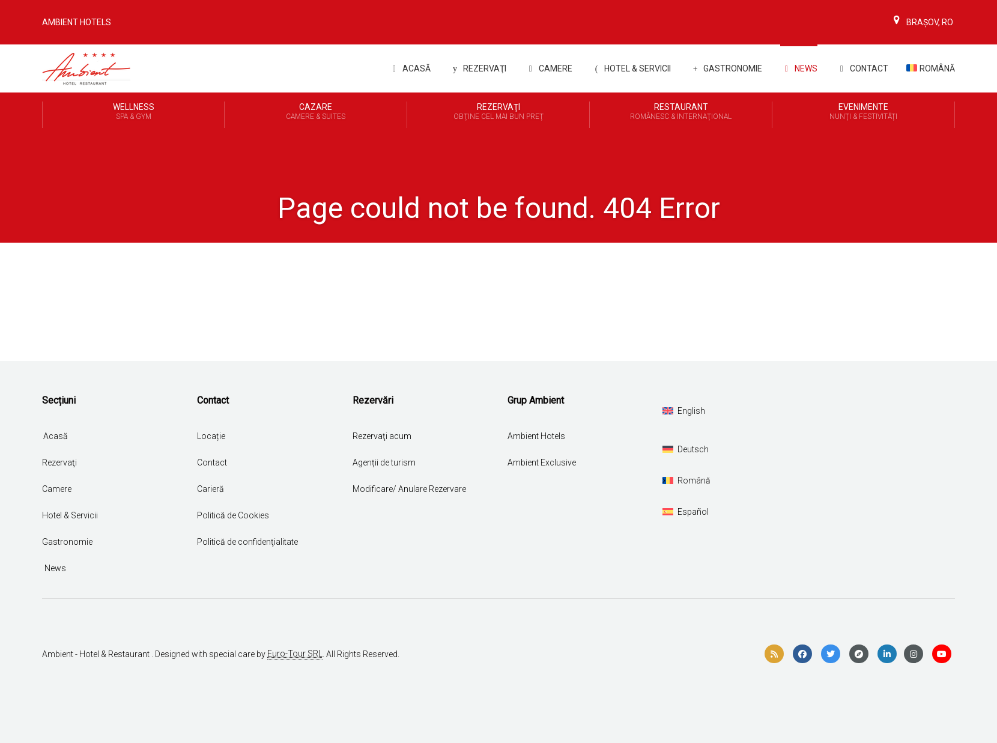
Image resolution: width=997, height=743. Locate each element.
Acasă (409, 68)
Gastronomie (725, 68)
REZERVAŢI (477, 68)
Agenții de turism (384, 462)
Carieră (210, 489)
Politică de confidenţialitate (247, 542)
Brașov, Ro (921, 22)
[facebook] (802, 654)
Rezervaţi (59, 462)
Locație (211, 436)
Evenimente (863, 112)
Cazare (316, 112)
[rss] (774, 654)
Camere (548, 68)
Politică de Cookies (233, 515)
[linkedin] (887, 654)
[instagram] (913, 654)
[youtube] (942, 654)
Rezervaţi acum (382, 436)
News (798, 68)
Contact (861, 68)
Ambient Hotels (76, 22)
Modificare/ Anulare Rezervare (409, 489)
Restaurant (681, 112)
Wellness (133, 112)
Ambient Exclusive (542, 462)
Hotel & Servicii (630, 68)
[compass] (859, 654)
